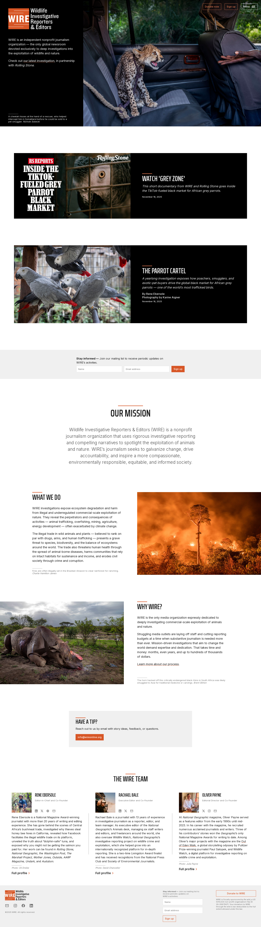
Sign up (231, 6)
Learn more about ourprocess (158, 664)
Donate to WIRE (236, 893)
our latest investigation (38, 61)
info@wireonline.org (90, 737)
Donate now (212, 6)
